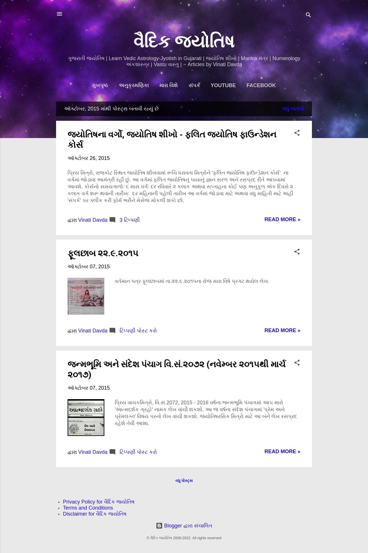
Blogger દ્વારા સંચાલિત (184, 526)
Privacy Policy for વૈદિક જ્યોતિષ (99, 502)
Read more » (282, 219)
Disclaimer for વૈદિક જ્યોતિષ (94, 514)
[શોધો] (308, 15)
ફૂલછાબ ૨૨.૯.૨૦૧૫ (103, 253)
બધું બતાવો (293, 109)
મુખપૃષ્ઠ (100, 85)
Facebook (261, 85)
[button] (297, 133)
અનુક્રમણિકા (134, 85)
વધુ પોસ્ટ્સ (184, 480)
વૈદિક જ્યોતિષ (184, 41)
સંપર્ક (194, 85)
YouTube (223, 85)
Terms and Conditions (88, 508)
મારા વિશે (168, 85)
